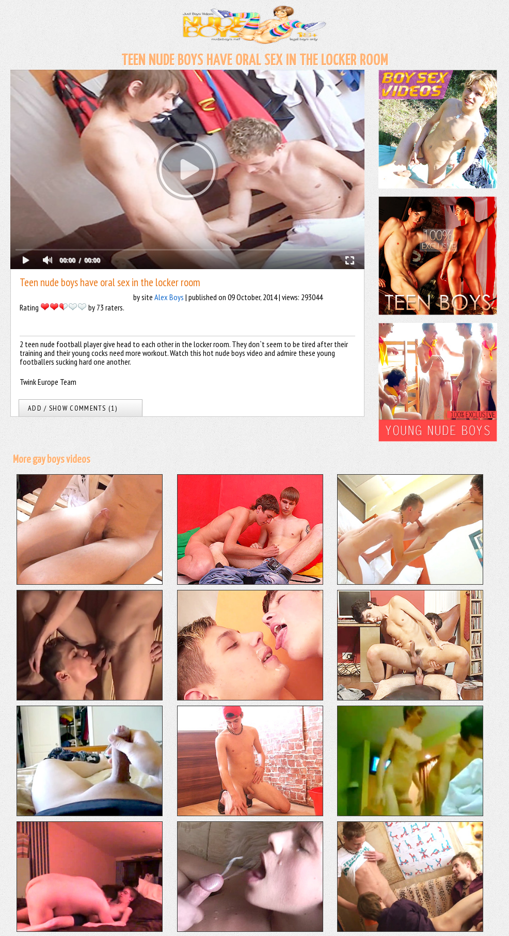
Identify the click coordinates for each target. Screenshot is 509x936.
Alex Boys (169, 297)
